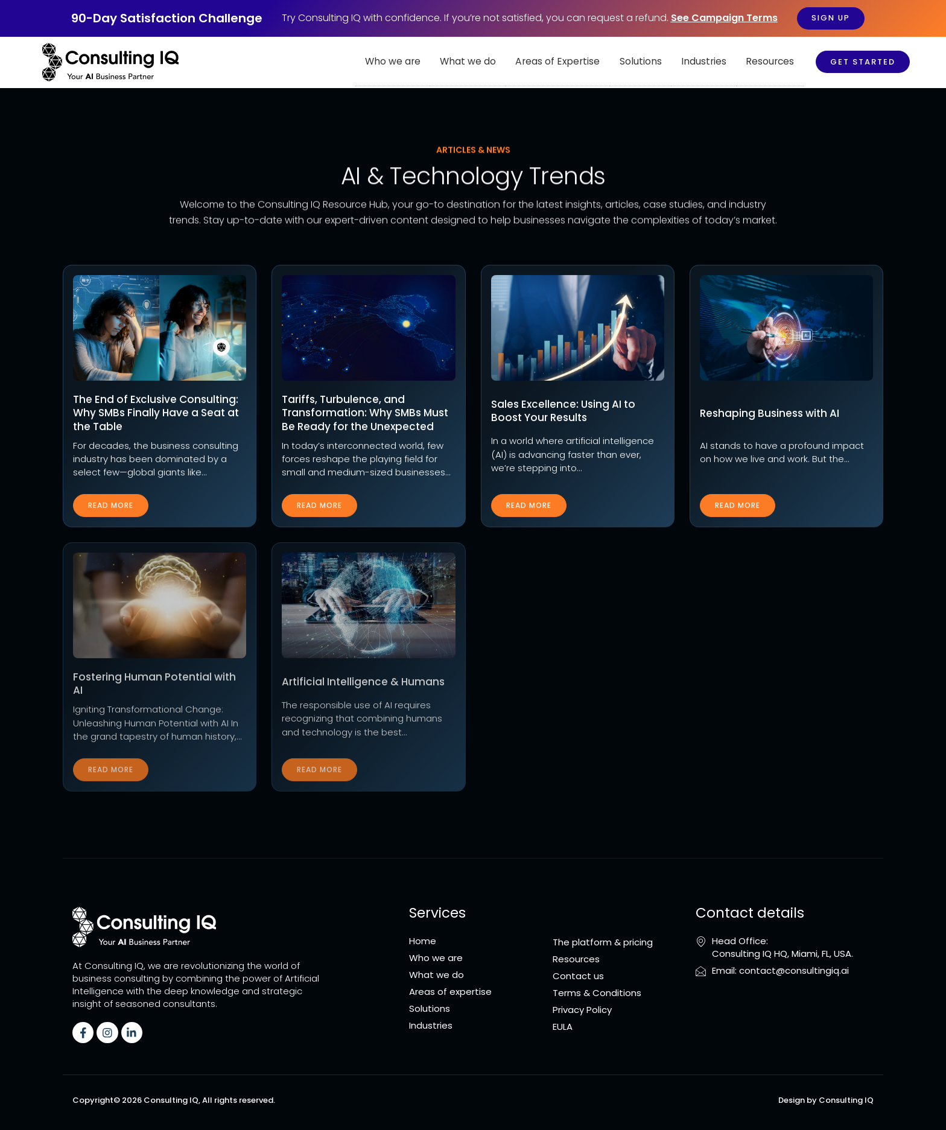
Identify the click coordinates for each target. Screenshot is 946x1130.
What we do (482, 62)
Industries (707, 62)
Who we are (410, 62)
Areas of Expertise (568, 62)
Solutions (647, 62)
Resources (771, 62)
